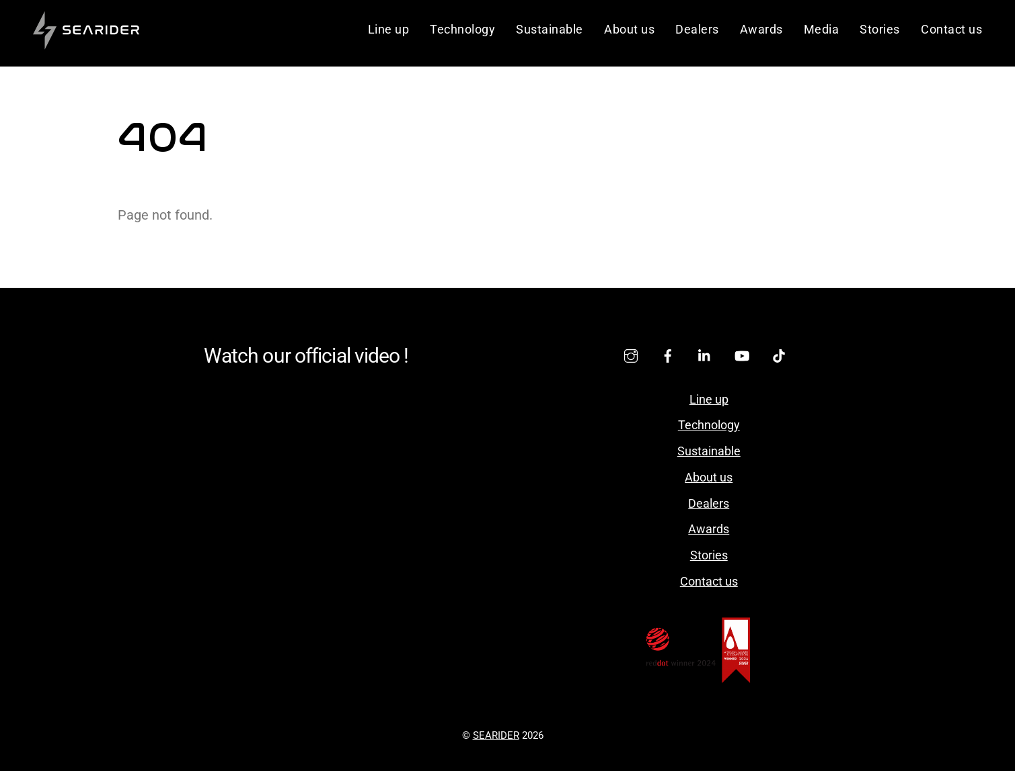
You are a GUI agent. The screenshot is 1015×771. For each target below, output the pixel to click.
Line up (389, 29)
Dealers (697, 29)
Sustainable (549, 29)
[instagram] (630, 354)
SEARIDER (496, 735)
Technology (462, 29)
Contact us (951, 29)
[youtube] (741, 354)
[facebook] (667, 354)
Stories (880, 29)
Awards (761, 29)
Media (821, 29)
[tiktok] (778, 354)
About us (629, 29)
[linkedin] (704, 354)
